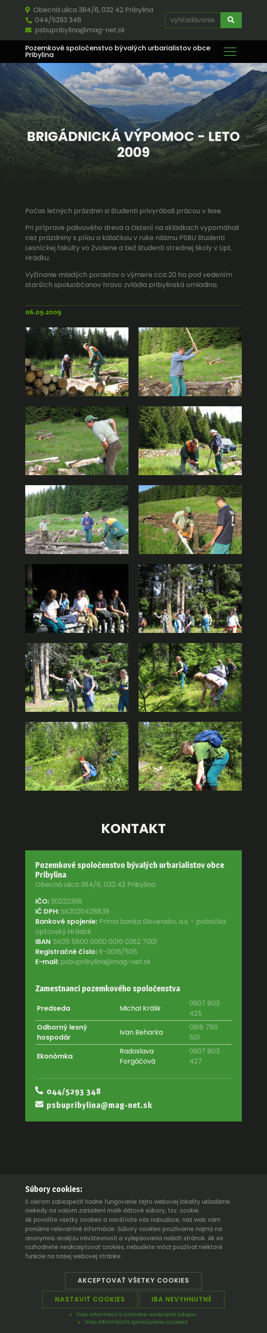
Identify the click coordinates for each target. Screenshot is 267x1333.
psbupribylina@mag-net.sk (75, 30)
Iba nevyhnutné (182, 1299)
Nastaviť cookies (90, 1299)
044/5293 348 (53, 20)
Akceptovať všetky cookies (133, 1280)
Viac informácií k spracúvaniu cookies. (133, 1321)
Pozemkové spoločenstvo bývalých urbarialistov (117, 51)
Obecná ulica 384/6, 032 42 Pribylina (89, 10)
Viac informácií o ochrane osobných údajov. (133, 1314)
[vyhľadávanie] (193, 20)
